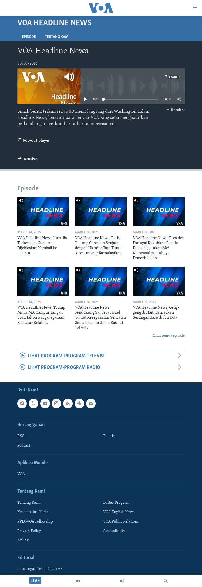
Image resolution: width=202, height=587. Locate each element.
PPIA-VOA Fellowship (35, 522)
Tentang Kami (57, 37)
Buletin (109, 436)
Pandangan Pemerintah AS (40, 569)
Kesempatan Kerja (32, 512)
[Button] (28, 160)
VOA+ (22, 474)
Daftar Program (116, 502)
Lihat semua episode (169, 336)
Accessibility (114, 531)
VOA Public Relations (121, 522)
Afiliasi (23, 540)
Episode (29, 37)
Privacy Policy (29, 531)
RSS (20, 436)
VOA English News (119, 512)
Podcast (23, 445)
